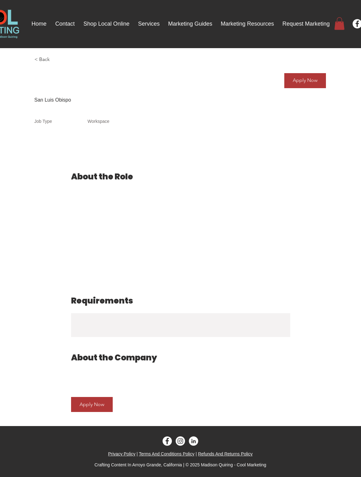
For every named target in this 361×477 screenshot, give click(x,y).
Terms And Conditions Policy (166, 453)
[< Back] (56, 59)
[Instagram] (180, 441)
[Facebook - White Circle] (167, 441)
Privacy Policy (121, 453)
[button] (339, 23)
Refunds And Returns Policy (225, 453)
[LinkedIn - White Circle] (193, 441)
